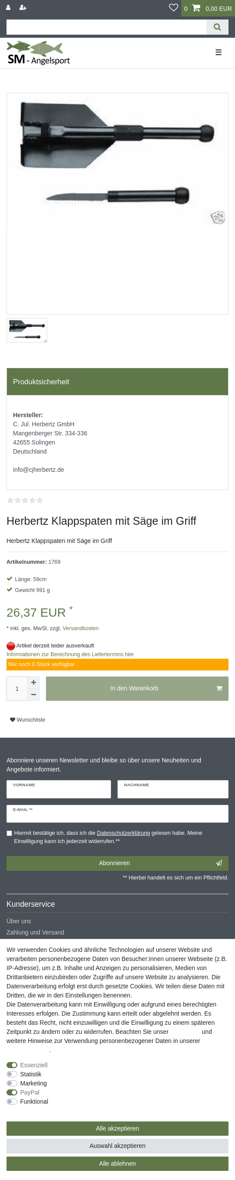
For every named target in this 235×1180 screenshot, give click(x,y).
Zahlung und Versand (35, 932)
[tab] (117, 382)
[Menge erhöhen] (33, 683)
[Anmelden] (9, 7)
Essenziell (34, 1065)
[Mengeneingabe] (17, 689)
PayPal (29, 1092)
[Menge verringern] (33, 695)
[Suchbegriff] (106, 27)
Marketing (33, 1083)
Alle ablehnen (117, 1163)
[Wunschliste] (173, 8)
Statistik (31, 1074)
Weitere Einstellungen (36, 1110)
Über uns (19, 921)
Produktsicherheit (41, 382)
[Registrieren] (23, 7)
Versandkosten (80, 628)
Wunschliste (27, 720)
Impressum (185, 1031)
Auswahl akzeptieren (117, 1145)
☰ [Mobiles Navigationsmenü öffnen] (218, 52)
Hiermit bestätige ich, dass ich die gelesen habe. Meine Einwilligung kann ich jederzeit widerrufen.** (108, 837)
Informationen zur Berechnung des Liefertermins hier (70, 654)
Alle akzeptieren (117, 1128)
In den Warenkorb (166, 689)
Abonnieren (160, 863)
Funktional (34, 1101)
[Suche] (217, 27)
